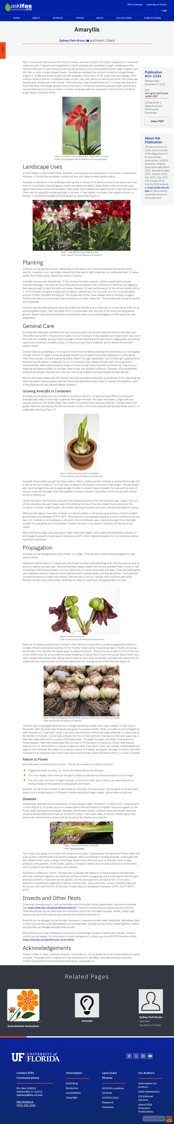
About (36, 18)
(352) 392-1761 (26, 1105)
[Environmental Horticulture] (23, 1005)
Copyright (72, 1097)
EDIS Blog (72, 1083)
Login (164, 10)
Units (100, 18)
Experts (58, 18)
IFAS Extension (135, 4)
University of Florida (157, 4)
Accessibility (73, 1092)
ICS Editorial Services (145, 1098)
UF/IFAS (107, 1093)
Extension (108, 1107)
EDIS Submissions (149, 1091)
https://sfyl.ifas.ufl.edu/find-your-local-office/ (48, 939)
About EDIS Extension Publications (145, 1108)
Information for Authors (147, 1085)
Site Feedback (25, 1101)
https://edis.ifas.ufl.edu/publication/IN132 (52, 907)
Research (107, 1102)
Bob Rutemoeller (77, 848)
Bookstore (72, 1088)
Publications (152, 18)
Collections (124, 18)
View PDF (157, 121)
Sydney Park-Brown (72, 40)
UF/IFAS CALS (110, 1097)
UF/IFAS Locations (113, 1088)
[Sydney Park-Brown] (151, 1001)
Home (16, 18)
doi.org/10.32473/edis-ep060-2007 (157, 95)
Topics (80, 18)
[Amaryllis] (87, 1005)
